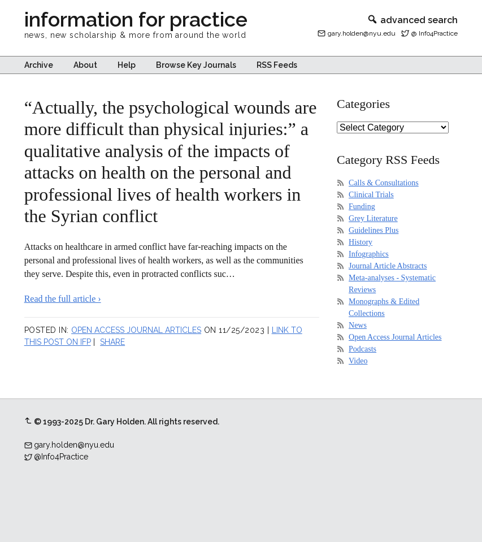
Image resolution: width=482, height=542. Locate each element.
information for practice (135, 19)
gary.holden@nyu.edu (362, 33)
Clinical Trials (371, 194)
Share (112, 341)
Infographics (369, 254)
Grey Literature (373, 218)
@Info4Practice (61, 456)
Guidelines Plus (373, 230)
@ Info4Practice (434, 33)
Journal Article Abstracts (388, 266)
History (360, 242)
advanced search (412, 20)
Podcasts (362, 349)
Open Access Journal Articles (136, 330)
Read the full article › (62, 298)
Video (358, 361)
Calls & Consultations (384, 183)
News (358, 325)
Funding (362, 206)
